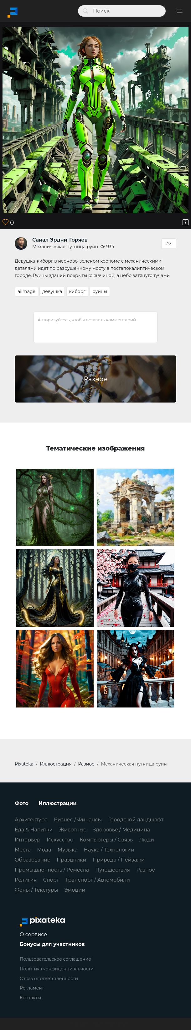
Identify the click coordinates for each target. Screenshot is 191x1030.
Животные (72, 830)
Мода (44, 850)
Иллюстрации (58, 803)
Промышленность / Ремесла (52, 870)
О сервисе (33, 934)
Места (23, 850)
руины (99, 291)
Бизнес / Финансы (78, 820)
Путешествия (112, 870)
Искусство (60, 840)
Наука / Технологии (109, 850)
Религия (26, 880)
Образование (32, 860)
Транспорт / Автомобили (97, 880)
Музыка (68, 850)
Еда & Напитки (34, 830)
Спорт (51, 880)
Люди (146, 840)
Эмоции (74, 890)
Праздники (71, 860)
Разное (145, 870)
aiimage (26, 291)
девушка (52, 291)
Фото (21, 803)
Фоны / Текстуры (36, 890)
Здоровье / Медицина (121, 830)
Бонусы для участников (52, 944)
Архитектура (31, 820)
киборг (77, 291)
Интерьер (27, 840)
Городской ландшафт (135, 820)
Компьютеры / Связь (106, 840)
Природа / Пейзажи (119, 860)
